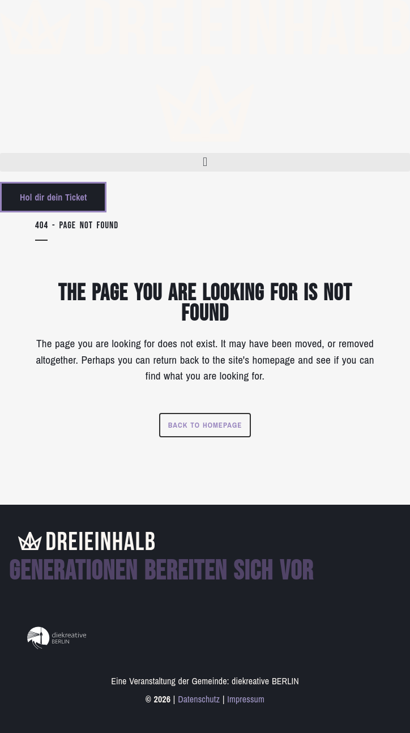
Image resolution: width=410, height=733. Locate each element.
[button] (205, 162)
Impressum (245, 699)
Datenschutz (199, 699)
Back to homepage (205, 425)
